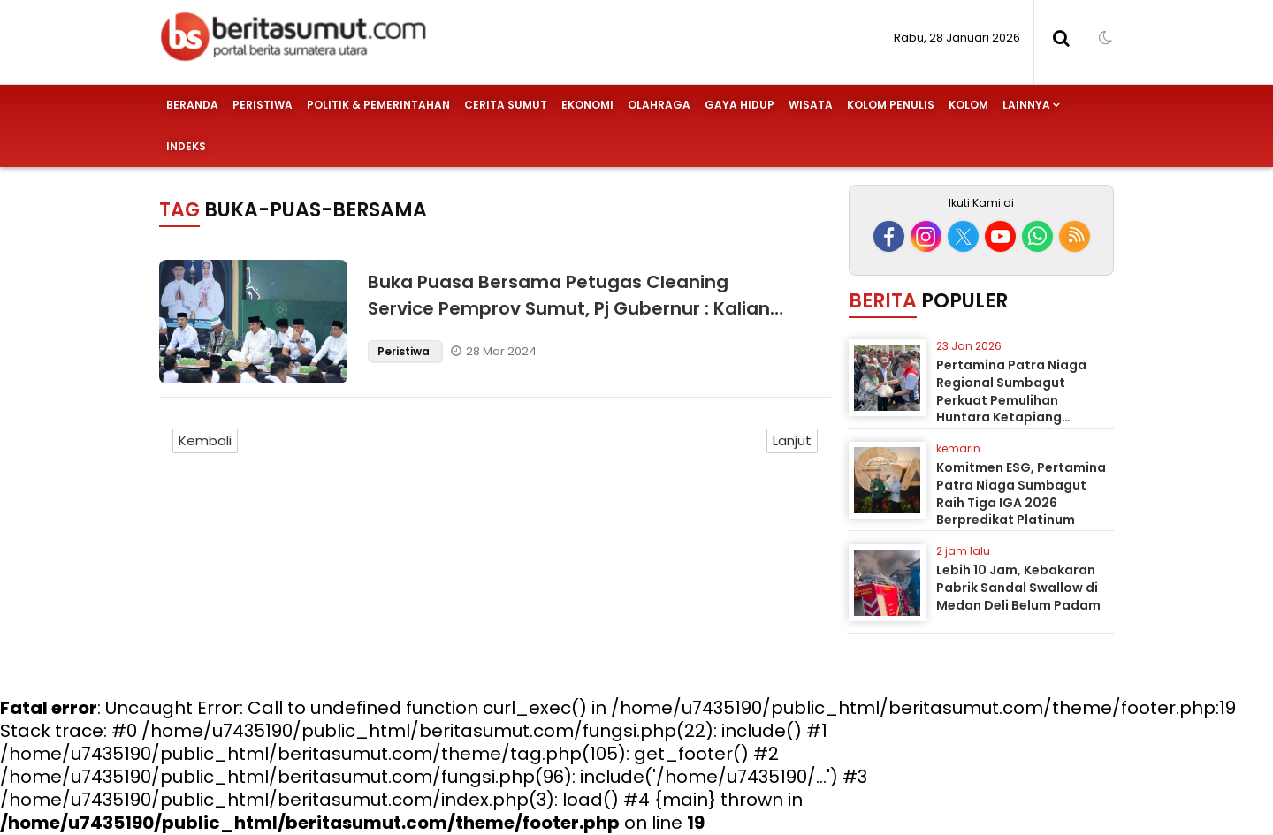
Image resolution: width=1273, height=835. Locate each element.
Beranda (192, 104)
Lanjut (792, 440)
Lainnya (1026, 104)
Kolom (968, 104)
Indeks (186, 146)
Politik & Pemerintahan (378, 104)
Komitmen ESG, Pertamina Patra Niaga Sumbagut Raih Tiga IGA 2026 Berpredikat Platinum (1021, 493)
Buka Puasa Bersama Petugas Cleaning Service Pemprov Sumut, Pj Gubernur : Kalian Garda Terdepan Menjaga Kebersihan (569, 308)
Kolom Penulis (890, 104)
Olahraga (659, 104)
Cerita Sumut (505, 104)
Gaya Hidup (739, 104)
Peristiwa (262, 104)
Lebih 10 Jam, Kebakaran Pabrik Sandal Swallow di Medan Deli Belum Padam (1018, 587)
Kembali (205, 440)
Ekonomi (587, 104)
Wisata (811, 104)
